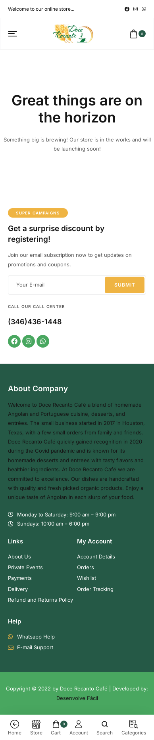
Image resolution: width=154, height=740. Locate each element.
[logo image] (73, 33)
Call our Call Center (36, 306)
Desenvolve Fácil (77, 698)
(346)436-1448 (35, 321)
